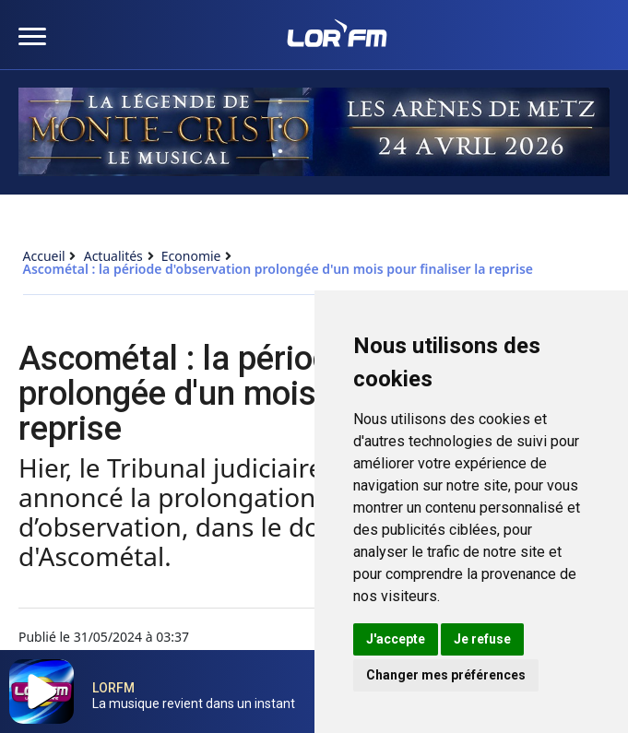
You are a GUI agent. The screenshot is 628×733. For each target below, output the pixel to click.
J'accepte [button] (395, 639)
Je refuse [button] (482, 639)
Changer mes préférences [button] (446, 675)
